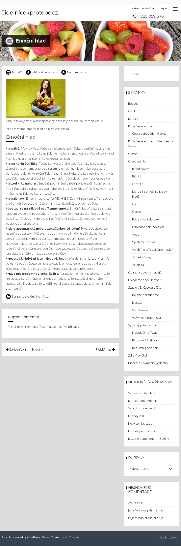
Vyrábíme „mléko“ (144, 242)
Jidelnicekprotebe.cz (30, 12)
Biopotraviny (140, 169)
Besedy (133, 103)
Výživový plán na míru (142, 325)
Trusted (55, 537)
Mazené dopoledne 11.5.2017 (148, 439)
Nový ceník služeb (140, 423)
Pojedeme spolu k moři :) (145, 280)
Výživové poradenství (146, 318)
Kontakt (133, 119)
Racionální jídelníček (145, 340)
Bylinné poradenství (145, 295)
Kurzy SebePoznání (141, 126)
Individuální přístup (145, 332)
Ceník (132, 111)
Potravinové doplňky (146, 219)
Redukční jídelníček (145, 348)
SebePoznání (141, 310)
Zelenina (138, 265)
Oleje (135, 204)
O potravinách (137, 161)
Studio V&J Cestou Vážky (144, 287)
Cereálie (137, 184)
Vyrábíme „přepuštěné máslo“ (152, 249)
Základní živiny (141, 257)
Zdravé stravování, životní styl (30, 296)
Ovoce (136, 212)
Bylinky (136, 176)
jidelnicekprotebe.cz (44, 72)
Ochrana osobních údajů (145, 272)
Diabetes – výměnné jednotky (148, 363)
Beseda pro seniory (141, 431)
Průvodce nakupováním (148, 227)
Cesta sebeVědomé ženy (149, 133)
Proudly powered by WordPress (21, 537)
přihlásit (73, 327)
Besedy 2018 (137, 416)
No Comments (76, 72)
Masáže (137, 302)
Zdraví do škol (137, 355)
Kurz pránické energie (143, 401)
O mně (132, 154)
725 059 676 (147, 16)
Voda (135, 234)
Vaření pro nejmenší (142, 408)
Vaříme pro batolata (141, 393)
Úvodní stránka (168, 537)
